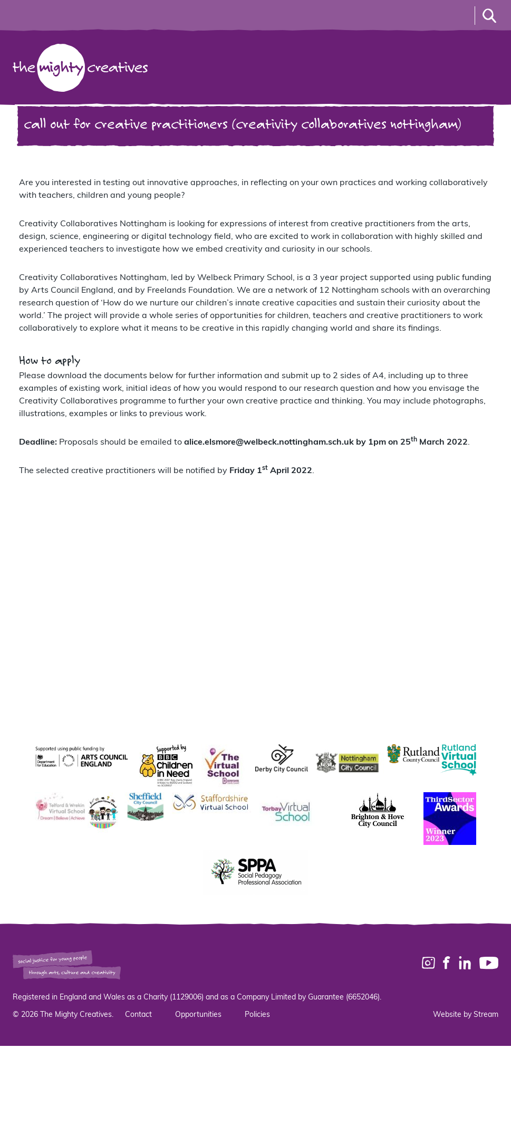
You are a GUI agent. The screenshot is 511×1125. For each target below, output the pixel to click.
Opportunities (198, 1015)
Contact (138, 1015)
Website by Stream (465, 1015)
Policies (257, 1015)
